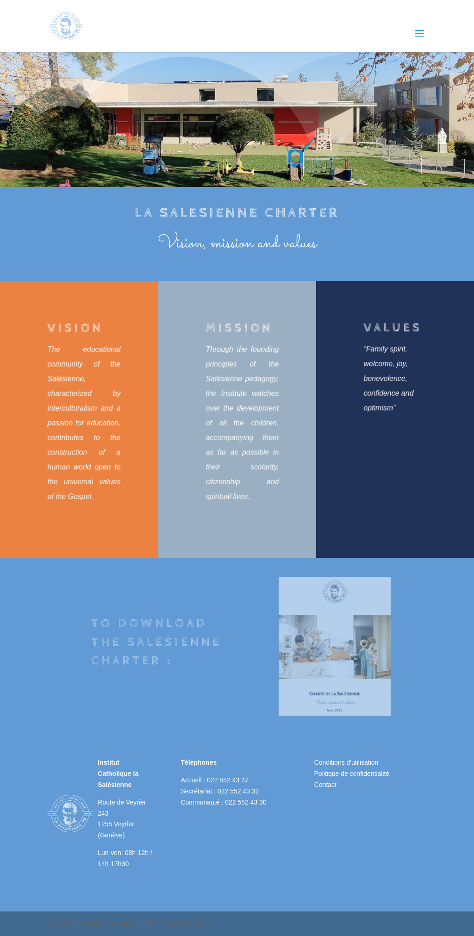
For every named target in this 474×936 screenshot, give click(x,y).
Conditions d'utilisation (346, 762)
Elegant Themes (110, 923)
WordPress (193, 923)
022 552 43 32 (238, 791)
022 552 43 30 (246, 802)
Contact (325, 784)
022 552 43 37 (228, 780)
